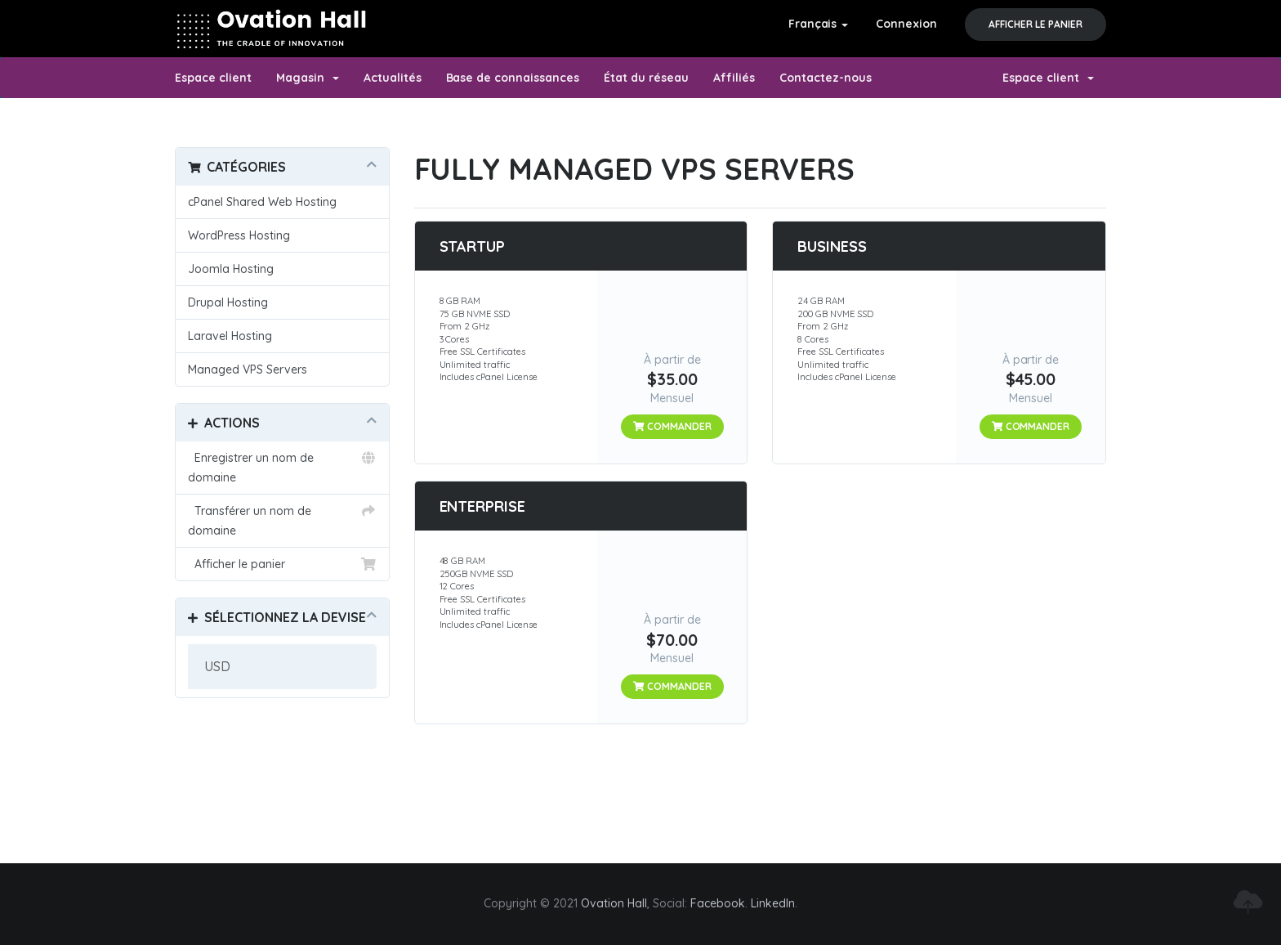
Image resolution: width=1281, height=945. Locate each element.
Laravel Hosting (230, 336)
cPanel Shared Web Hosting (262, 202)
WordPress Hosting (239, 235)
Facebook (717, 903)
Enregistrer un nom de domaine (282, 466)
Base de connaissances (513, 77)
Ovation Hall (614, 903)
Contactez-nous (825, 77)
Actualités (393, 77)
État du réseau (646, 77)
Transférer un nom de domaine (282, 519)
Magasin (307, 77)
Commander (672, 426)
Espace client (213, 77)
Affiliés (734, 77)
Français (818, 23)
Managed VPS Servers (247, 369)
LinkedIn (773, 903)
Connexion (906, 23)
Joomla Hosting (231, 269)
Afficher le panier (1035, 24)
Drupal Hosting (228, 302)
